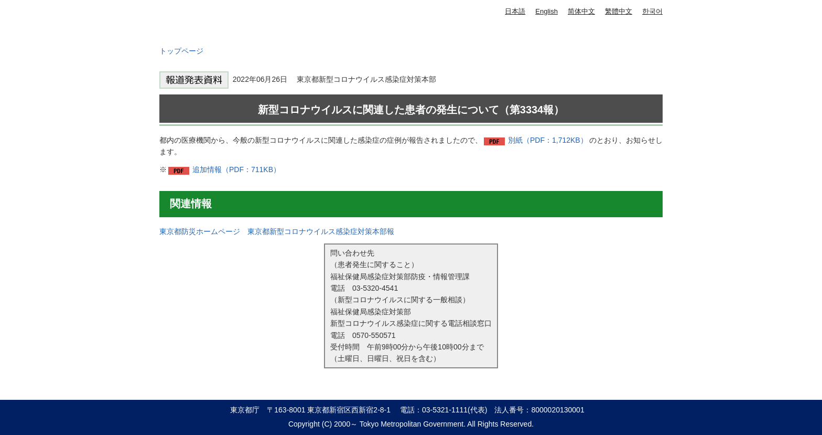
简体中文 (581, 11)
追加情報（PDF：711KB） (236, 169)
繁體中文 (618, 11)
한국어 (652, 11)
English (546, 11)
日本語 (515, 11)
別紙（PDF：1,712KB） (548, 140)
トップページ (181, 51)
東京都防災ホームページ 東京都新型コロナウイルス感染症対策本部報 (276, 231)
